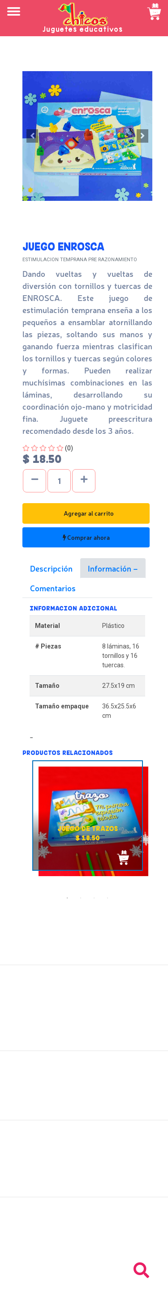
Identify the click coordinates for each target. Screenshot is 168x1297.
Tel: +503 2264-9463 (84, 1246)
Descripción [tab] (51, 568)
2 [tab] (80, 898)
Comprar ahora (86, 537)
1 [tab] (67, 898)
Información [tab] (110, 568)
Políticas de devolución (84, 1090)
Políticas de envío (84, 1081)
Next (159, 825)
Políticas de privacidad (84, 1100)
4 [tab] (107, 898)
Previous (15, 825)
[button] (32, 136)
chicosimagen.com (110, 1285)
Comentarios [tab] (53, 587)
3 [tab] (94, 898)
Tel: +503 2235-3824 (84, 1236)
